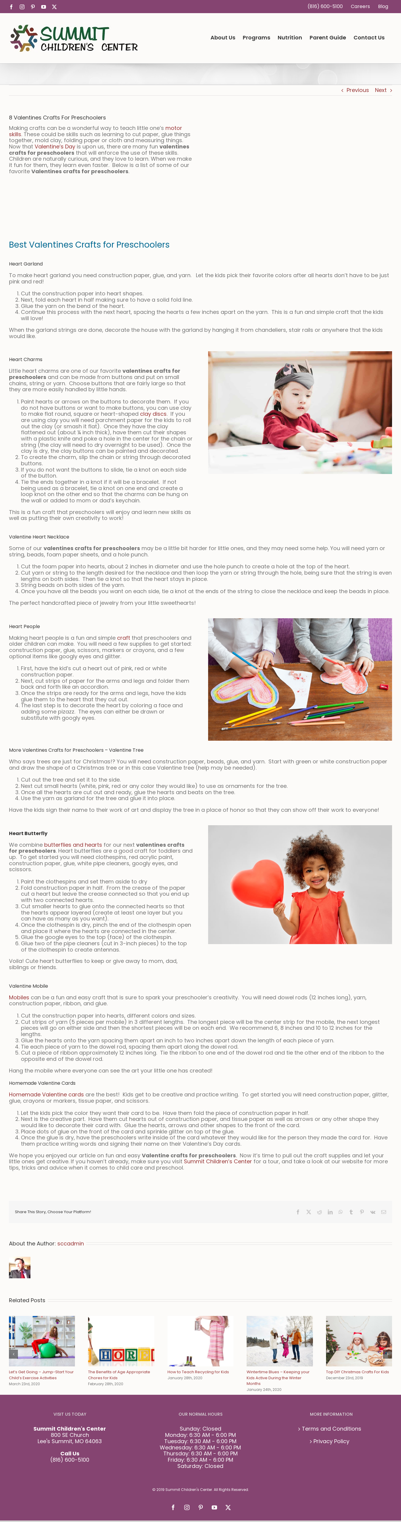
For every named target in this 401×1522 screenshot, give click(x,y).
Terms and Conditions (331, 1429)
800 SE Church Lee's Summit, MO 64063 (70, 1438)
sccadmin (70, 1243)
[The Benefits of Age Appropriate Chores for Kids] (121, 1320)
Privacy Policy (331, 1441)
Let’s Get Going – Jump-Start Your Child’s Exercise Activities (41, 1375)
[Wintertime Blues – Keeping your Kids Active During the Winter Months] (280, 1320)
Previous (358, 90)
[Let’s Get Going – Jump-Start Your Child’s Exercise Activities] (42, 1320)
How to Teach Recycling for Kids (198, 1372)
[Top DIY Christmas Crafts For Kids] (359, 1320)
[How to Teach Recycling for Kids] (200, 1320)
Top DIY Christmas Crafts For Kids (357, 1372)
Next (381, 90)
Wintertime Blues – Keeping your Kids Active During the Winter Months (278, 1377)
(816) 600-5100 (69, 1459)
